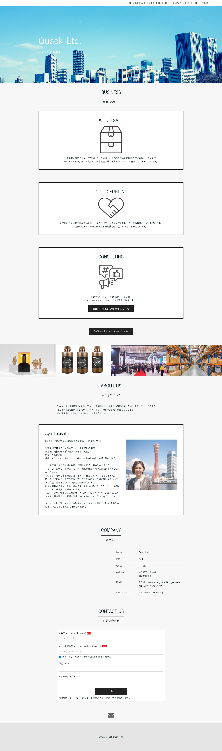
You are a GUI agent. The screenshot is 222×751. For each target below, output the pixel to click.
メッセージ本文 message (70, 676)
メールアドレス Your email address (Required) (80, 646)
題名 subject (64, 663)
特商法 (205, 3)
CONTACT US (191, 3)
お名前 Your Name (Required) (72, 633)
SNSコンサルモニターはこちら (111, 331)
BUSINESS (133, 3)
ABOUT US (146, 3)
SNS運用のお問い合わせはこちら (111, 308)
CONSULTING (161, 3)
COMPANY (176, 3)
